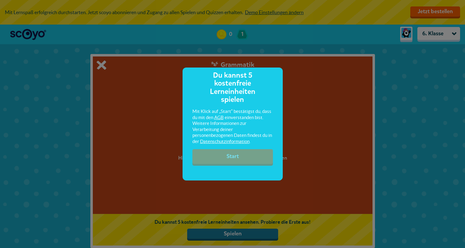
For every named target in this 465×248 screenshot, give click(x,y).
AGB (219, 117)
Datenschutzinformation (225, 141)
